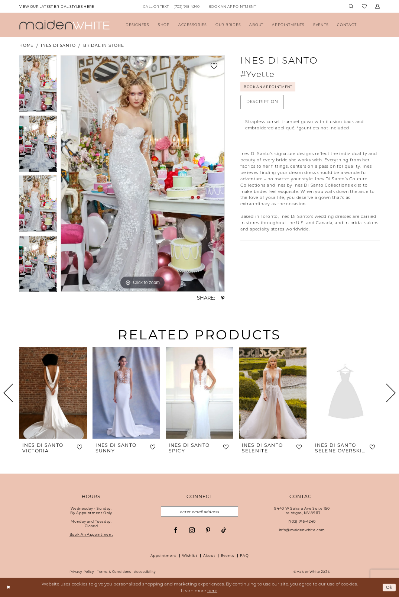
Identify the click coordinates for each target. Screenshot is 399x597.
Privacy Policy (81, 572)
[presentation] (53, 393)
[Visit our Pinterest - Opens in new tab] (208, 530)
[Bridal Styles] (56, 6)
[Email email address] (199, 511)
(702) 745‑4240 (302, 521)
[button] (377, 6)
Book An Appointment (269, 87)
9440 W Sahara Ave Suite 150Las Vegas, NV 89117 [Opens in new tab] (302, 510)
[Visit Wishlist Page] (364, 6)
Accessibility (145, 572)
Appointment (163, 556)
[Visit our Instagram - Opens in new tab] (192, 530)
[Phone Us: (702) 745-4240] (171, 6)
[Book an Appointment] (232, 6)
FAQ (244, 556)
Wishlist (189, 556)
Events (227, 556)
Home (26, 45)
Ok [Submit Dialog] (389, 587)
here (212, 590)
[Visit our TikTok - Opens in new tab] (224, 530)
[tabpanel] (38, 85)
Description (262, 101)
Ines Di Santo (58, 45)
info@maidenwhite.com (302, 530)
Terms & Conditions (114, 572)
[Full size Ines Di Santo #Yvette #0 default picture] (142, 173)
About (209, 556)
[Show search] (350, 6)
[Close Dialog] (8, 588)
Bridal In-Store (103, 45)
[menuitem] (56, 6)
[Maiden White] (64, 24)
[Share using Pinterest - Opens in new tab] (223, 298)
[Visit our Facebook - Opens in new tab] (175, 530)
